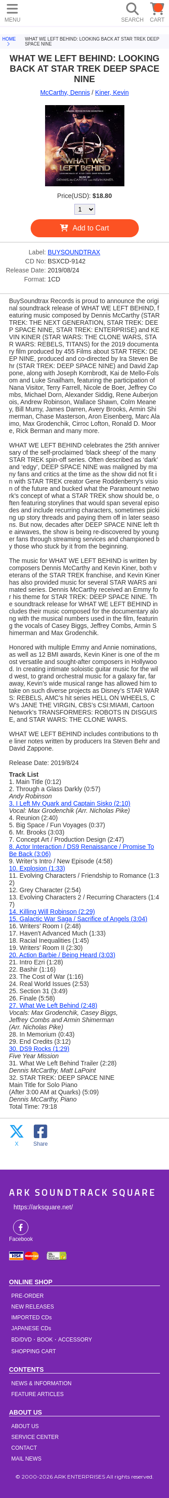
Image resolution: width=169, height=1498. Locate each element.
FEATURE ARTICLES (37, 1394)
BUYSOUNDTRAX (74, 252)
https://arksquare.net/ (43, 1207)
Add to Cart (91, 228)
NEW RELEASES (32, 1307)
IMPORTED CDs (31, 1317)
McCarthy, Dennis (65, 92)
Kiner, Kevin (112, 92)
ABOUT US (25, 1426)
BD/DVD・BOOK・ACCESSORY (51, 1340)
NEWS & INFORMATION (41, 1383)
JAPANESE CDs (31, 1328)
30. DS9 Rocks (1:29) (39, 1048)
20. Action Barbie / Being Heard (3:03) (62, 955)
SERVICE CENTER (35, 1437)
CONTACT (24, 1448)
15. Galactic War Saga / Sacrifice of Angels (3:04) (78, 918)
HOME (40, 11)
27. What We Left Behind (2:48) (53, 1005)
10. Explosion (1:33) (37, 868)
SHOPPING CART (33, 1351)
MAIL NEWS (26, 1459)
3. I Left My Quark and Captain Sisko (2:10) (69, 803)
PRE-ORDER (27, 1296)
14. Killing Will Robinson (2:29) (52, 911)
